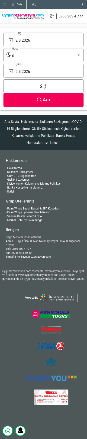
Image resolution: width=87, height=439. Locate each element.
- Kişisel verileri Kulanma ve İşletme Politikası (33, 183)
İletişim (55, 143)
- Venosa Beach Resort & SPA (24, 216)
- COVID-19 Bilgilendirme (21, 176)
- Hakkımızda (14, 168)
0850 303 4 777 (70, 16)
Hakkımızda (29, 122)
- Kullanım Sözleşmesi (19, 172)
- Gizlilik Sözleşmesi (18, 179)
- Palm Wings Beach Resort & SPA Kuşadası (32, 208)
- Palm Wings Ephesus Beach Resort (28, 212)
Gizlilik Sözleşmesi (45, 129)
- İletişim (11, 191)
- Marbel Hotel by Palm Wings (24, 220)
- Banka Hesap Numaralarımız (24, 187)
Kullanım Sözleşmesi (55, 122)
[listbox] (46, 56)
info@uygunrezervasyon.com (33, 256)
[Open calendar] (11, 40)
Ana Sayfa (11, 122)
